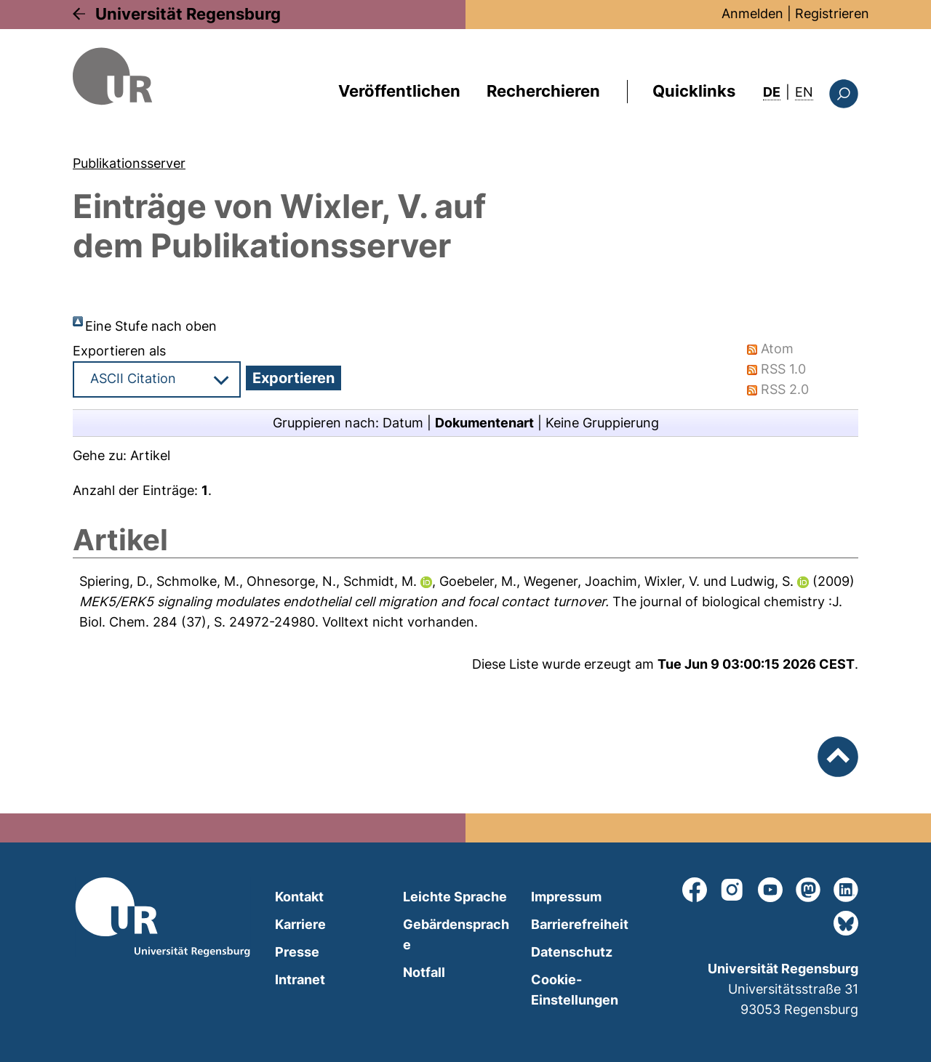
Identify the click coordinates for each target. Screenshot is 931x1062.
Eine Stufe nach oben (151, 326)
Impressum (566, 896)
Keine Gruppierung (602, 422)
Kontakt (299, 896)
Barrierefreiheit (579, 924)
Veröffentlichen (399, 90)
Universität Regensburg (188, 13)
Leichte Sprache (455, 896)
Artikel (150, 455)
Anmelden (752, 13)
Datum (403, 422)
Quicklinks (693, 90)
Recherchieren (543, 90)
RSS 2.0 (785, 389)
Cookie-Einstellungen (574, 989)
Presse (297, 952)
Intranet (300, 979)
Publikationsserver (129, 163)
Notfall (424, 972)
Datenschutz (571, 952)
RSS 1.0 (783, 369)
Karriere (300, 924)
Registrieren (832, 13)
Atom (777, 348)
